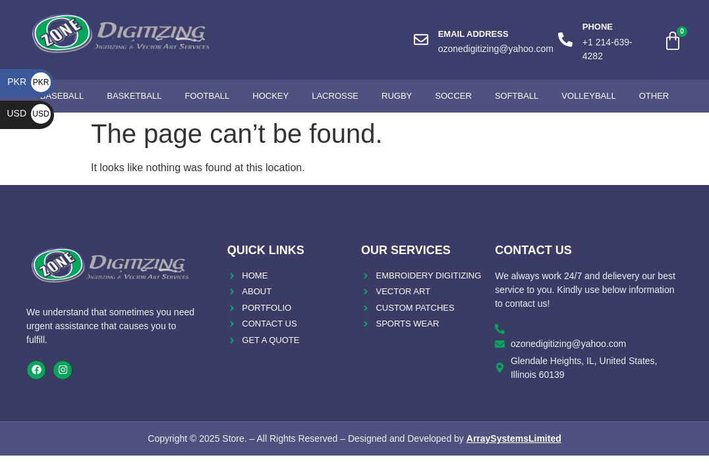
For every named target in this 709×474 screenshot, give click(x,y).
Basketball (134, 96)
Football (206, 96)
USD (29, 113)
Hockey (270, 96)
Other (654, 96)
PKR (29, 81)
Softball (516, 96)
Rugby (397, 96)
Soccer (453, 96)
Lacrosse (335, 96)
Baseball (62, 96)
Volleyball (588, 96)
